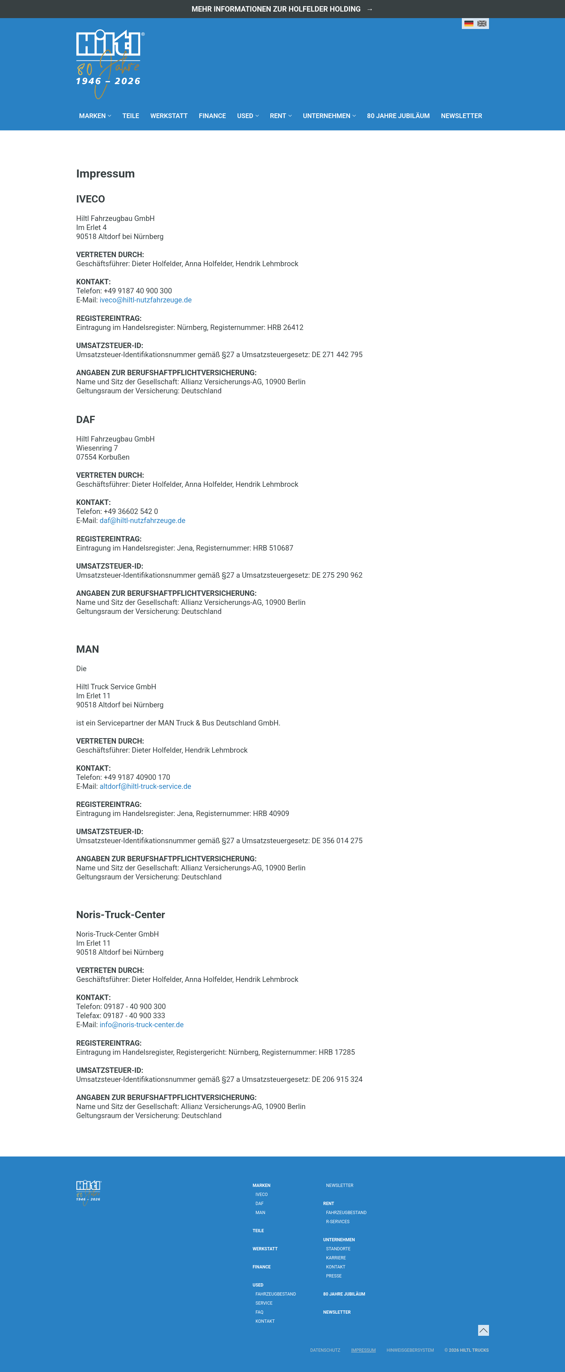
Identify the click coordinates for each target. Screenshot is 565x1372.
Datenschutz (325, 1349)
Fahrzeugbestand (276, 1293)
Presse (334, 1274)
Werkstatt (168, 116)
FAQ (259, 1311)
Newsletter (461, 116)
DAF (259, 1202)
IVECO (262, 1193)
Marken (92, 116)
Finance (212, 116)
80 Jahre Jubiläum (398, 116)
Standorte (338, 1247)
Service (264, 1302)
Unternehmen (326, 116)
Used (245, 116)
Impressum (363, 1349)
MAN (260, 1211)
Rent (278, 116)
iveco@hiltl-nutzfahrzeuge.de (146, 300)
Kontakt (265, 1320)
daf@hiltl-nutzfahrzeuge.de (143, 520)
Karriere (336, 1256)
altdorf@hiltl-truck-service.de (146, 785)
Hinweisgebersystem (410, 1349)
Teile (130, 116)
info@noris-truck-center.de (142, 1024)
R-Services (338, 1220)
